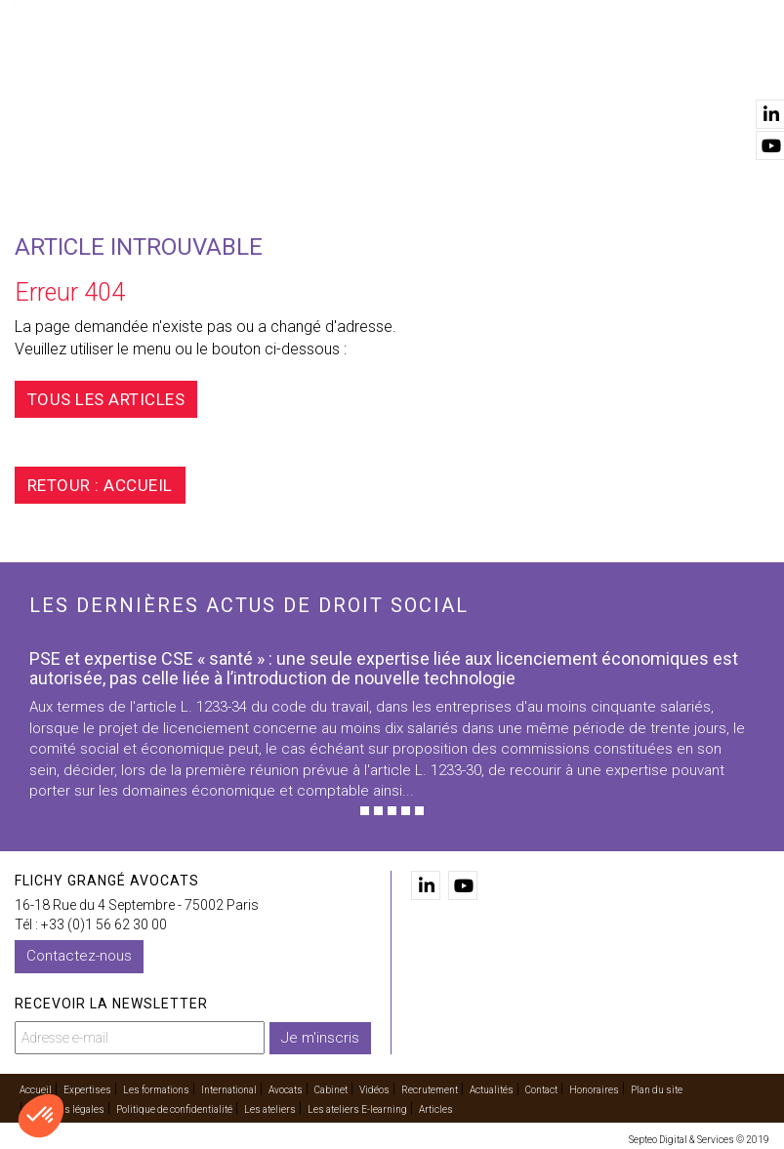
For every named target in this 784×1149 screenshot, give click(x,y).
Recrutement (429, 1087)
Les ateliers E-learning (357, 1106)
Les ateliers (270, 1106)
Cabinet (496, 89)
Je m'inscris (320, 1034)
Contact (742, 89)
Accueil (126, 89)
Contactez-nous (79, 955)
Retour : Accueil (111, 485)
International (317, 89)
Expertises (211, 89)
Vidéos (570, 89)
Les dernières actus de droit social (249, 605)
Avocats (417, 89)
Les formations (156, 1087)
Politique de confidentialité (174, 1106)
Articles (436, 1106)
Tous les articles (118, 399)
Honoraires (594, 1087)
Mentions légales (66, 1106)
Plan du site (656, 1087)
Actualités (651, 89)
